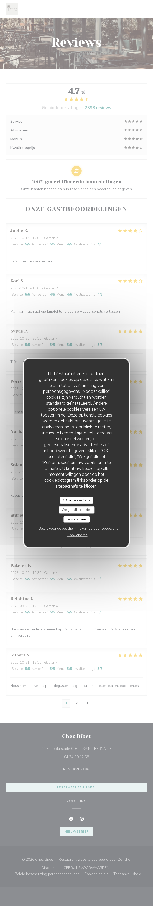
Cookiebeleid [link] (77, 535)
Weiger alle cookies (76, 510)
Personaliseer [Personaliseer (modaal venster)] (76, 519)
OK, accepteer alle (76, 500)
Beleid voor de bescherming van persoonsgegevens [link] (78, 528)
